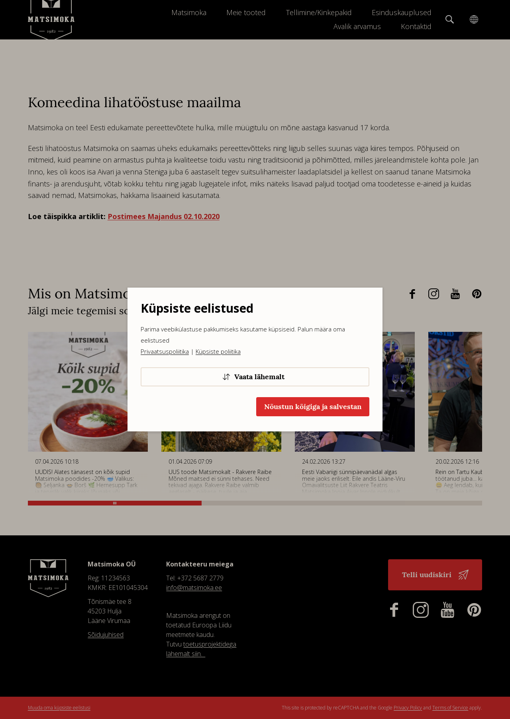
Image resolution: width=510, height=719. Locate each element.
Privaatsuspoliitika (165, 351)
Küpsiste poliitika (218, 351)
